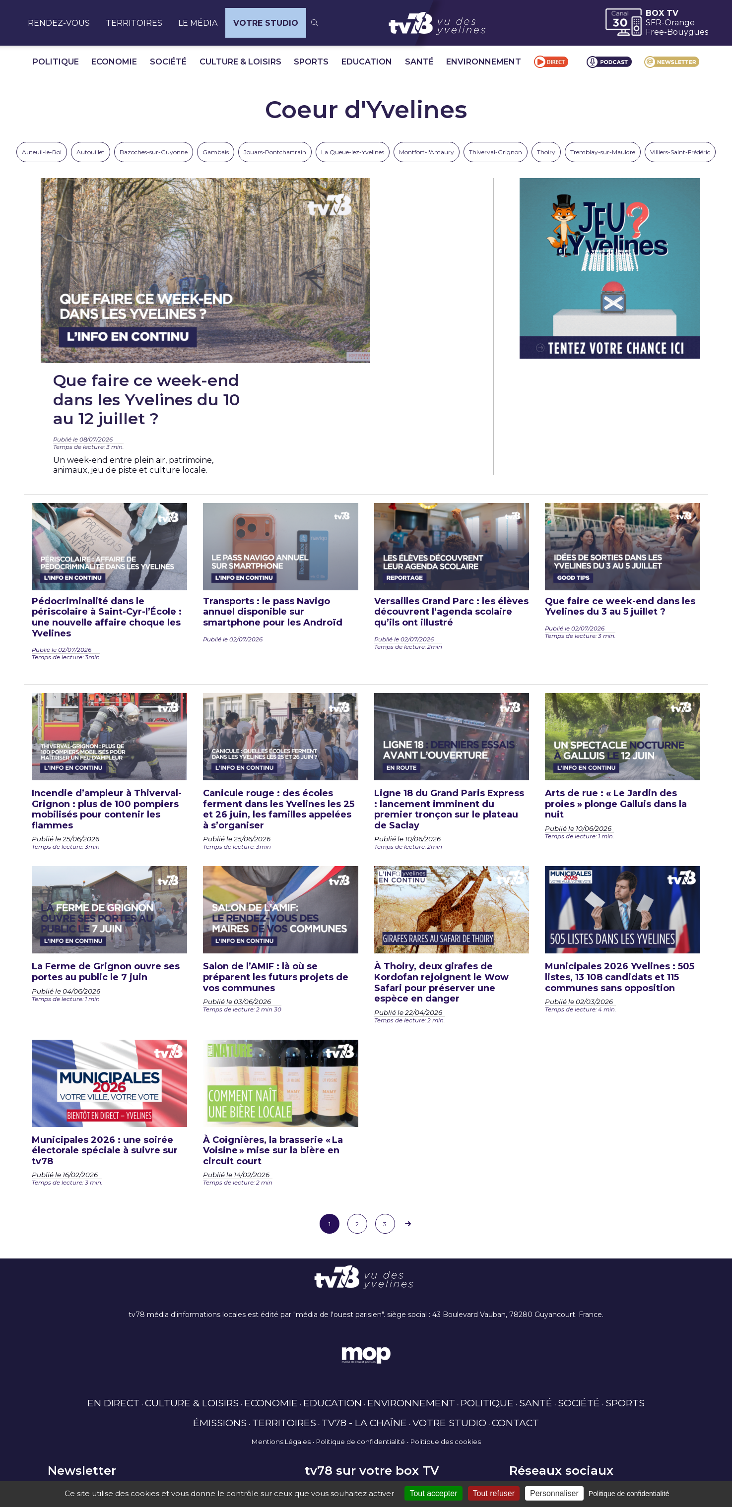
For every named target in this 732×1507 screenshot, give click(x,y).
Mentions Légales (281, 1327)
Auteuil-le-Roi (42, 152)
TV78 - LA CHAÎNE (364, 1309)
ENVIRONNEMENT (483, 61)
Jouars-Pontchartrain (275, 152)
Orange (680, 22)
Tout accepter (433, 1493)
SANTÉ (419, 61)
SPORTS (311, 61)
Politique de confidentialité (360, 1327)
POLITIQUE (56, 61)
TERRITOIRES (134, 23)
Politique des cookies (445, 1327)
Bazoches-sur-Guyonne (154, 152)
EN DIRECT (113, 1289)
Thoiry (546, 152)
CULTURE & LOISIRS (240, 61)
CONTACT (515, 1309)
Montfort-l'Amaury (426, 152)
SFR (654, 22)
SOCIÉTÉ (168, 61)
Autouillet (90, 152)
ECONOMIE (114, 61)
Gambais (215, 152)
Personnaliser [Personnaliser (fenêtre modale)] (554, 1493)
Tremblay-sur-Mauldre (602, 152)
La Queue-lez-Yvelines (352, 152)
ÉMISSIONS (220, 1309)
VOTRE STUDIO (265, 23)
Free (655, 32)
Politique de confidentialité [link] (629, 1494)
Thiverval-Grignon (495, 152)
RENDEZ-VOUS (59, 23)
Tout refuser (494, 1493)
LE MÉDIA (197, 23)
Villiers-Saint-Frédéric (680, 152)
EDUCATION (366, 61)
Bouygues (687, 32)
